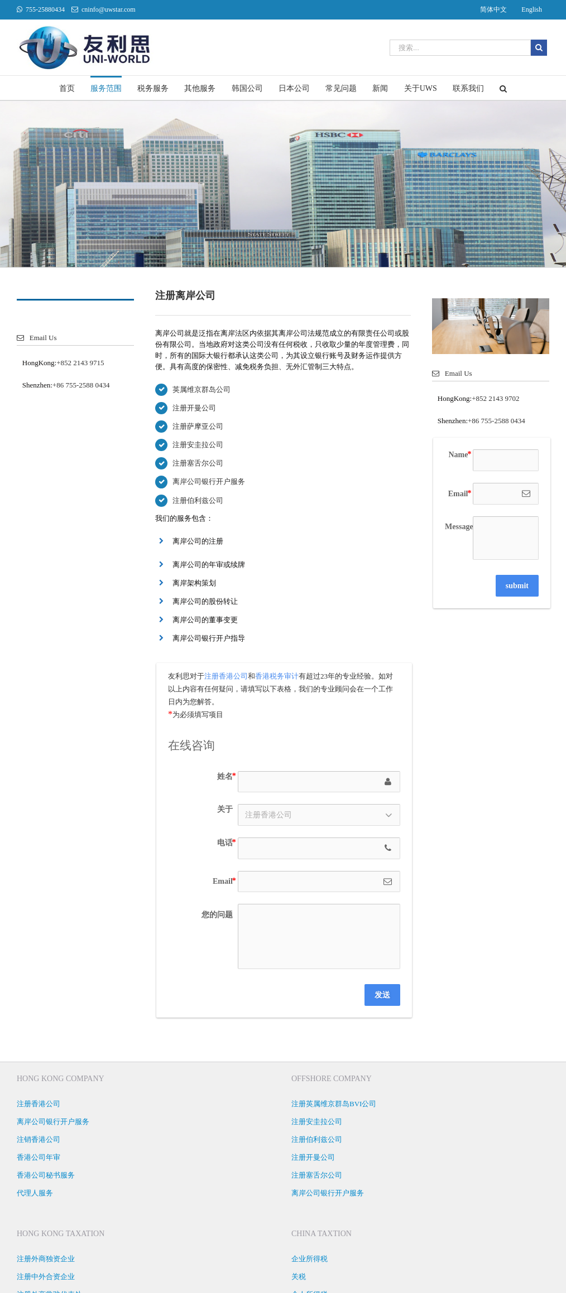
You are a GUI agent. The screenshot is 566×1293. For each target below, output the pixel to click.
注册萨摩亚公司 (197, 426)
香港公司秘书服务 (46, 1175)
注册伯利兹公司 (197, 500)
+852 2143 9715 (80, 363)
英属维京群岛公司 (201, 389)
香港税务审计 (277, 676)
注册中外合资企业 (46, 1276)
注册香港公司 (226, 676)
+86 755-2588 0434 (81, 385)
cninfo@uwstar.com (108, 9)
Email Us (37, 337)
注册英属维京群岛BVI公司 (333, 1104)
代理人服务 (35, 1193)
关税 (298, 1276)
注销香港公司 (38, 1139)
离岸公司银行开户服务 (208, 481)
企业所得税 (309, 1259)
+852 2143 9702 (495, 398)
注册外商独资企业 (46, 1259)
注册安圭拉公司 (197, 444)
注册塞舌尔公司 (197, 463)
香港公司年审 (38, 1157)
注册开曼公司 (194, 408)
